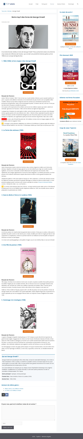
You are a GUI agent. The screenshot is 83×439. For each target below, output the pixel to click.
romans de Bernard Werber (45, 182)
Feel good (44, 4)
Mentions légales (46, 436)
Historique (71, 4)
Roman (52, 4)
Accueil (30, 4)
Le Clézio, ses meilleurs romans (13, 390)
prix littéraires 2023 (74, 91)
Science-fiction (61, 4)
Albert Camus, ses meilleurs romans (14, 388)
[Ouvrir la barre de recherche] (77, 4)
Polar (37, 4)
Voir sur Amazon (28, 92)
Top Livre (4, 11)
